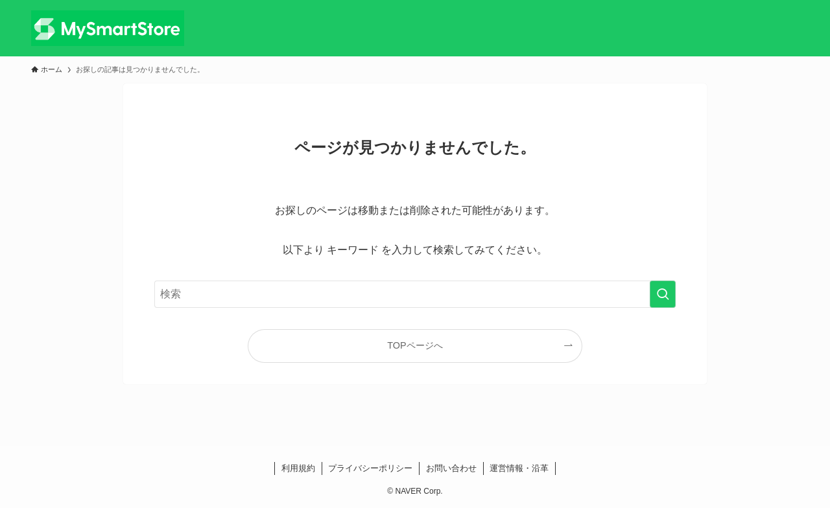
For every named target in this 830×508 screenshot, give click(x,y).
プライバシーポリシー (370, 468)
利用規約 (298, 468)
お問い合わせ (451, 468)
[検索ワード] (415, 294)
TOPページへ (414, 345)
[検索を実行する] (663, 294)
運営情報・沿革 (519, 468)
